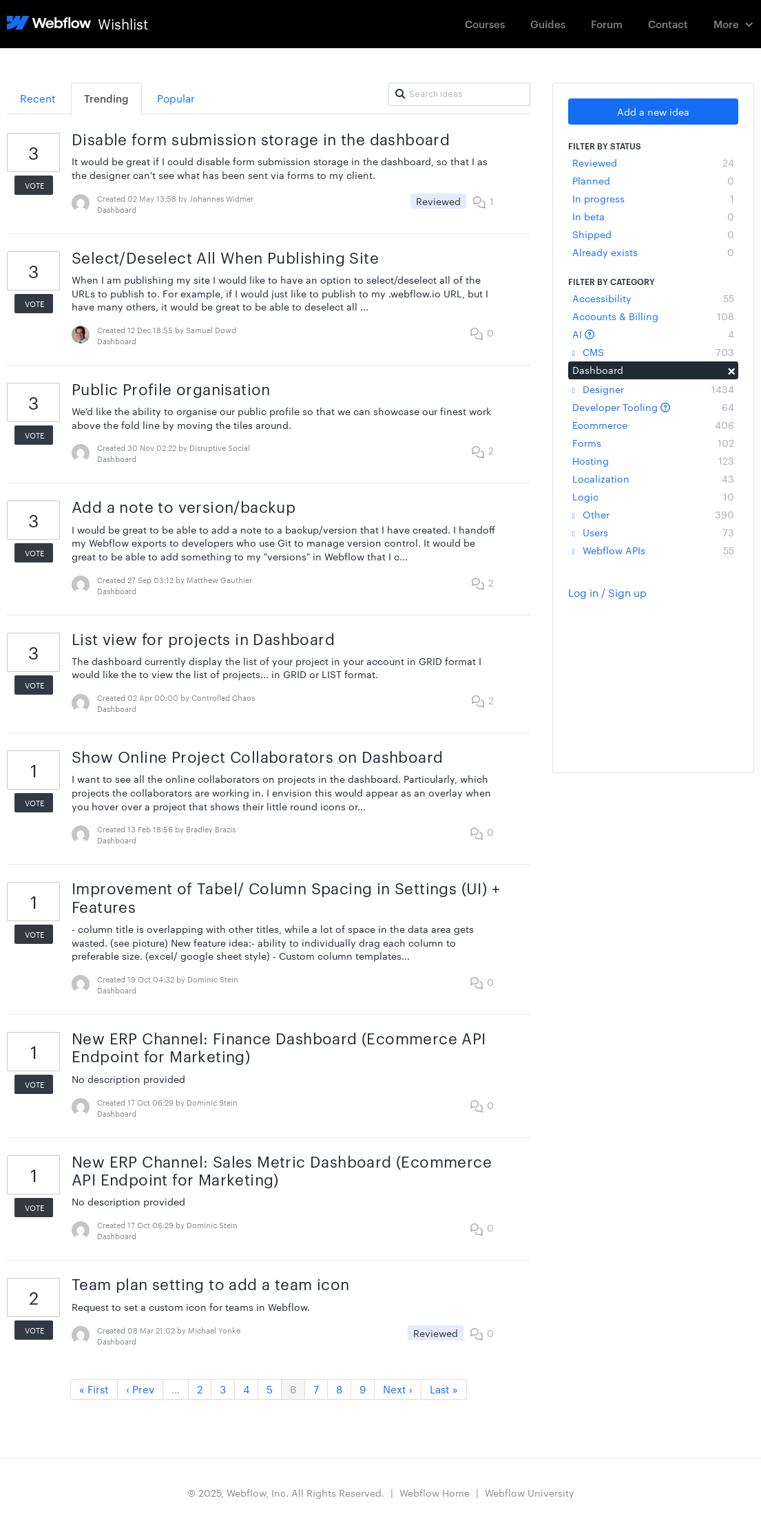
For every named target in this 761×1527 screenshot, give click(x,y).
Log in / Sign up (607, 592)
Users (653, 532)
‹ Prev (140, 1389)
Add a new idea (653, 111)
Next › (398, 1389)
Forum (607, 24)
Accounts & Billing (653, 316)
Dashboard (653, 369)
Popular (176, 98)
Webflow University (529, 1492)
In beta (653, 216)
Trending (106, 98)
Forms (653, 443)
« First (94, 1389)
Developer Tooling (653, 407)
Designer (653, 389)
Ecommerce (653, 425)
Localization (653, 478)
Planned (653, 180)
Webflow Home (434, 1492)
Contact (668, 24)
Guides (547, 24)
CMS (653, 352)
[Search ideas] (459, 94)
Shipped (653, 234)
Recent (38, 98)
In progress (653, 198)
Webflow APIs (653, 550)
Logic (653, 496)
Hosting (653, 460)
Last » (444, 1389)
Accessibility (653, 298)
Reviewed (653, 162)
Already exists (653, 252)
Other (653, 514)
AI (653, 334)
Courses (485, 24)
